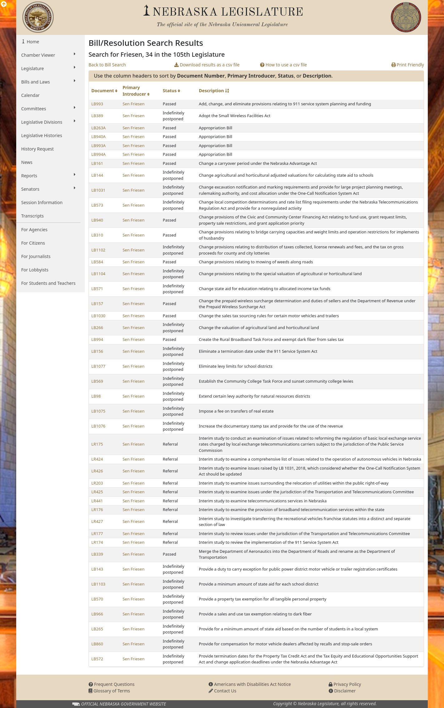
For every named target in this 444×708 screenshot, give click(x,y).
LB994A (98, 154)
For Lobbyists (34, 270)
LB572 (97, 659)
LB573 (97, 205)
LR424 (97, 459)
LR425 (97, 492)
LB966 (97, 614)
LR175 (97, 444)
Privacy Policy (345, 684)
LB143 (97, 569)
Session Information (42, 202)
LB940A (98, 136)
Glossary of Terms (109, 691)
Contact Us (222, 691)
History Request (37, 149)
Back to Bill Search (107, 65)
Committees (48, 108)
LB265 (97, 629)
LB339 (97, 554)
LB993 (97, 104)
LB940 (97, 220)
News (26, 162)
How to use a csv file (283, 65)
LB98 (96, 396)
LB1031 (98, 190)
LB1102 (98, 250)
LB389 (97, 115)
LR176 (97, 509)
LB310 (97, 235)
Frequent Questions (112, 684)
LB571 (97, 288)
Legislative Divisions (48, 122)
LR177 (97, 533)
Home (32, 42)
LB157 (97, 303)
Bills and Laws (48, 82)
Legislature (48, 68)
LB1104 (98, 273)
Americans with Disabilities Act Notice (250, 684)
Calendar (30, 95)
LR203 (97, 483)
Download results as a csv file (206, 65)
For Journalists (36, 256)
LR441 (97, 501)
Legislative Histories (41, 135)
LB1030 (98, 315)
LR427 (97, 521)
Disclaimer (342, 691)
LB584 (97, 262)
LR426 (97, 471)
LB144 (97, 175)
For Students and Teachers (48, 283)
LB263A (98, 128)
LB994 (97, 339)
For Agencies (34, 229)
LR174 (97, 542)
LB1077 (98, 366)
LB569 (97, 381)
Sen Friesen (133, 104)
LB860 (97, 644)
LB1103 (98, 584)
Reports (48, 175)
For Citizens (33, 243)
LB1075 (98, 411)
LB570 (97, 599)
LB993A (98, 145)
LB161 (97, 163)
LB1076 (98, 426)
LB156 (97, 351)
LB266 (97, 327)
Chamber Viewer (48, 55)
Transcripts (32, 216)
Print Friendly (407, 65)
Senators (48, 189)
